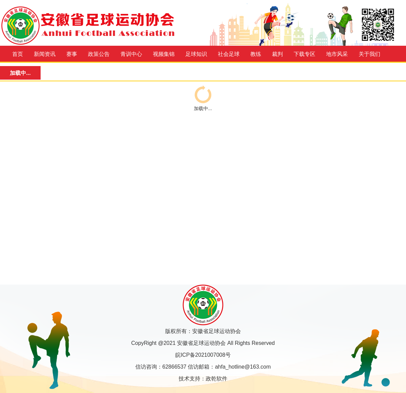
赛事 (71, 54)
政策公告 (99, 54)
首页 (17, 54)
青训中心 (131, 54)
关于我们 (369, 54)
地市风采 (337, 54)
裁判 (277, 54)
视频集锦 (164, 54)
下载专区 (304, 54)
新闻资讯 (44, 54)
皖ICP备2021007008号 (203, 355)
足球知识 (196, 54)
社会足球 (229, 54)
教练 (255, 54)
